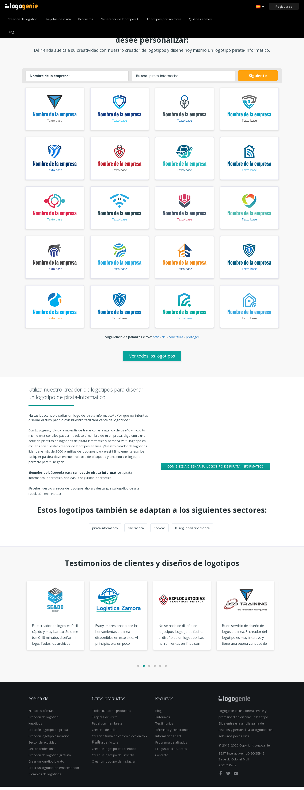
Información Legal (168, 739)
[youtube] (236, 777)
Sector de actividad (42, 746)
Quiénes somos (200, 19)
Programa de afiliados (171, 746)
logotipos (35, 727)
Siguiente (258, 75)
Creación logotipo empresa (48, 733)
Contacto (161, 758)
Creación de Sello (104, 733)
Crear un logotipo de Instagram (114, 765)
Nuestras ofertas (41, 714)
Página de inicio (21, 6)
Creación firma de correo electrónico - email (119, 741)
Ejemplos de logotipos (44, 777)
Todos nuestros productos (111, 714)
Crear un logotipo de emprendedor (53, 771)
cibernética (136, 531)
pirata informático (105, 531)
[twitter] (228, 777)
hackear (159, 531)
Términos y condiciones (172, 733)
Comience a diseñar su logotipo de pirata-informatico (215, 469)
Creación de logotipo (23, 19)
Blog (11, 32)
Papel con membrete (107, 727)
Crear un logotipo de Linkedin (113, 758)
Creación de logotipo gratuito (49, 758)
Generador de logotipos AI (120, 19)
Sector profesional (41, 752)
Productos (85, 19)
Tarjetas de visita (58, 19)
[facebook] (221, 777)
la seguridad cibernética (192, 531)
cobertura (176, 340)
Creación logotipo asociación (48, 739)
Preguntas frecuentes (171, 752)
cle (164, 340)
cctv (156, 340)
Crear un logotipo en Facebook (114, 752)
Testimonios (164, 727)
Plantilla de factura (105, 746)
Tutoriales (162, 720)
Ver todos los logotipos (152, 359)
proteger (192, 340)
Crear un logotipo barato (46, 765)
